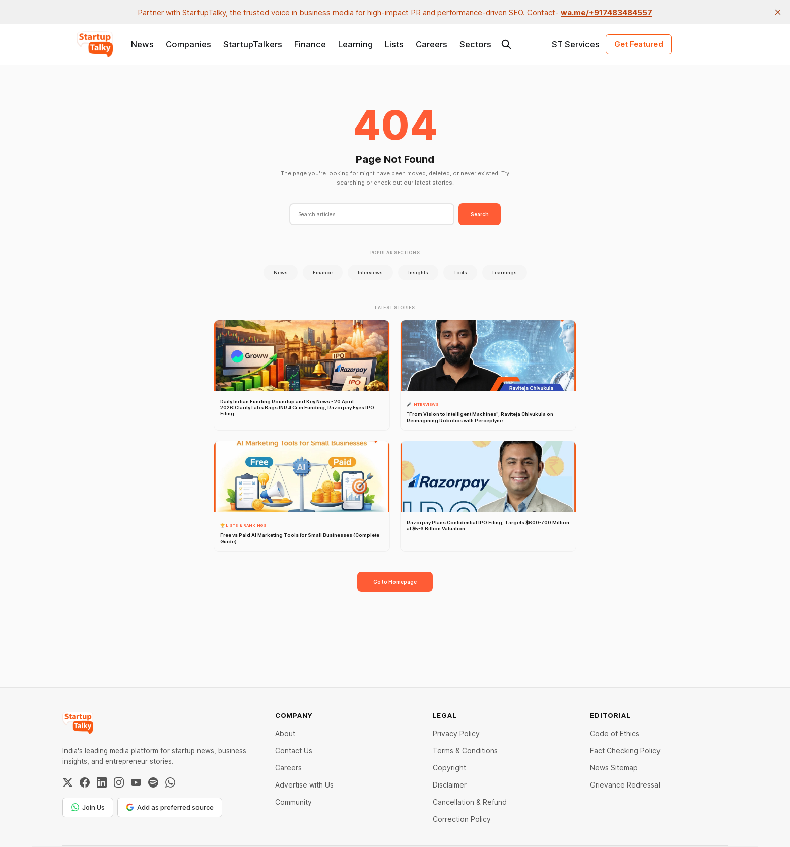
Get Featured (638, 44)
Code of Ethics (614, 733)
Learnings (504, 272)
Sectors (475, 44)
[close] (778, 12)
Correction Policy (462, 819)
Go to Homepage (395, 582)
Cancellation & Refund (470, 802)
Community (293, 802)
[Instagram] (119, 782)
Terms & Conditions (465, 750)
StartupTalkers (252, 44)
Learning (355, 44)
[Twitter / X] (67, 782)
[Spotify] (153, 782)
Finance (310, 44)
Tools (460, 272)
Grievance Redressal (625, 784)
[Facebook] (85, 782)
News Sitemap (614, 767)
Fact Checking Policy (625, 750)
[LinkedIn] (102, 782)
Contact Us (293, 750)
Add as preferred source (170, 807)
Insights (418, 272)
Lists (394, 44)
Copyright (449, 767)
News (142, 44)
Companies (188, 44)
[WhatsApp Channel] (170, 782)
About (285, 733)
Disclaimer (450, 784)
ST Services (576, 44)
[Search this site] (506, 44)
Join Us (88, 807)
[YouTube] (136, 782)
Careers (431, 44)
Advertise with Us (304, 784)
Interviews (370, 272)
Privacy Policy (456, 733)
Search (480, 214)
